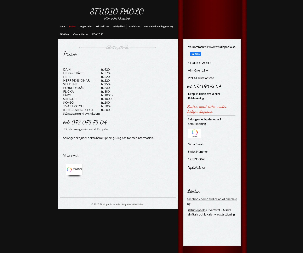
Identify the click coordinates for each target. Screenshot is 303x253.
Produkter (134, 26)
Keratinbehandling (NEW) (158, 26)
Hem (62, 26)
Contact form (80, 34)
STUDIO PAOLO (117, 11)
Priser (72, 26)
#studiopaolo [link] (197, 210)
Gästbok (64, 34)
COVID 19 (98, 34)
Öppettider (86, 26)
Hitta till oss (102, 26)
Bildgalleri (119, 26)
